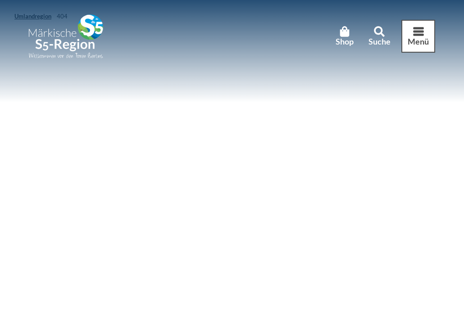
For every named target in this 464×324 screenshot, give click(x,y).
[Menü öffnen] (418, 36)
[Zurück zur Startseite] (66, 36)
